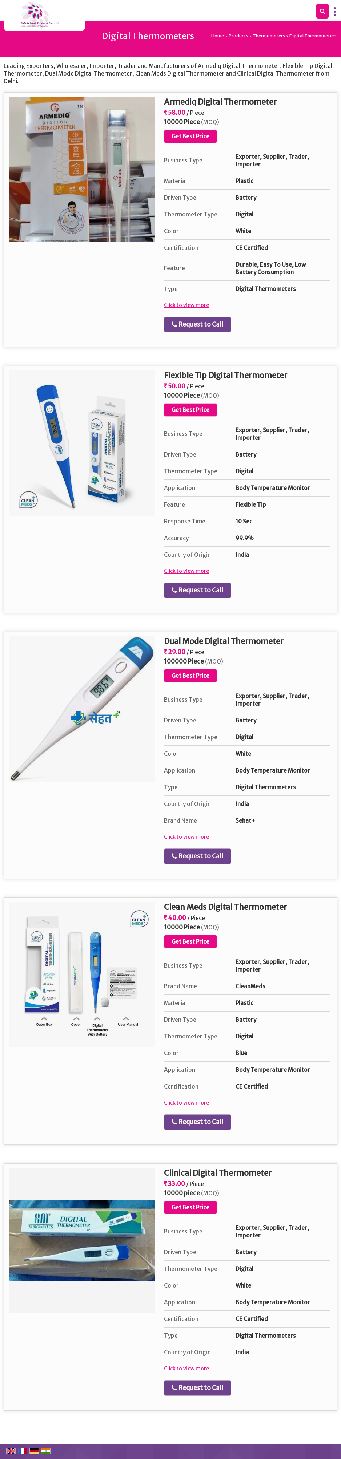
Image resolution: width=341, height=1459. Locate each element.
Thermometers (269, 35)
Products (238, 35)
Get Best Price (190, 136)
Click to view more (186, 305)
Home (217, 35)
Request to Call (198, 324)
